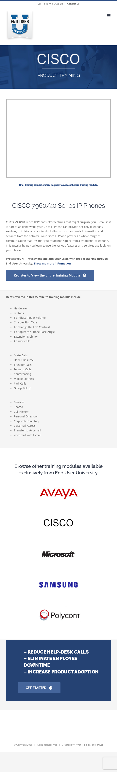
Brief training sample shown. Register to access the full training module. (58, 185)
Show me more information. (53, 263)
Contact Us (73, 3)
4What (77, 744)
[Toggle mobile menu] (109, 16)
